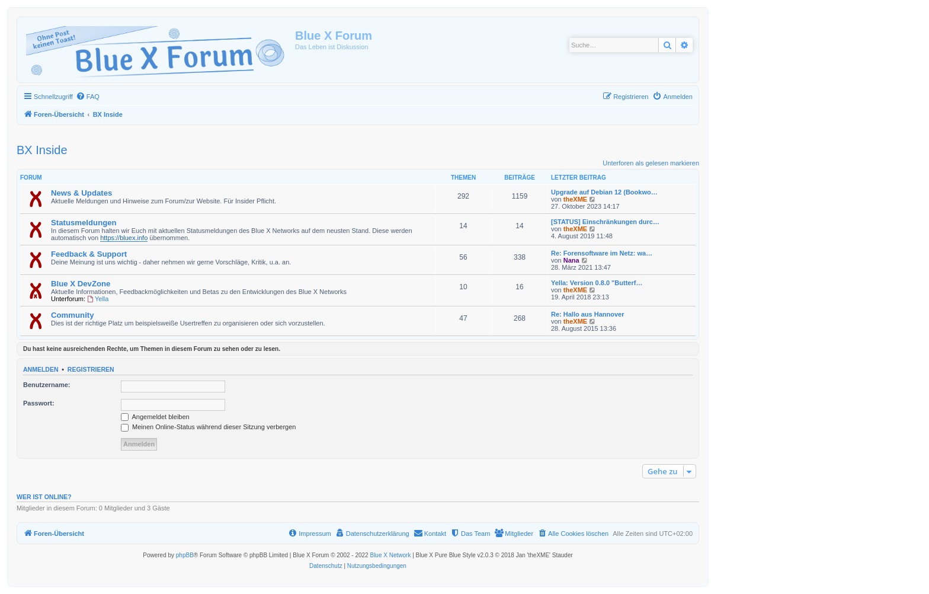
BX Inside (42, 150)
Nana (571, 260)
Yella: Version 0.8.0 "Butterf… (596, 282)
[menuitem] (88, 97)
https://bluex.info (124, 237)
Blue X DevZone (80, 283)
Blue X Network (390, 555)
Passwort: (39, 403)
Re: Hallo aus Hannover (587, 314)
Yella (97, 298)
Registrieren (91, 369)
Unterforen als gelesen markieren (651, 163)
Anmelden (41, 369)
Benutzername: (46, 384)
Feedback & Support (89, 254)
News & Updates (81, 193)
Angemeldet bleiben (155, 416)
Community (72, 315)
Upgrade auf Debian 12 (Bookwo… (604, 192)
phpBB (185, 555)
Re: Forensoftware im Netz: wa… (601, 253)
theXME (575, 199)
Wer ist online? (44, 496)
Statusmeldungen (84, 222)
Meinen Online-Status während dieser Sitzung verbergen (208, 426)
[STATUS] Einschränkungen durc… (605, 221)
